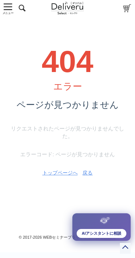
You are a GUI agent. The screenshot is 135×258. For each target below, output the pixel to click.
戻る (87, 173)
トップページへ (60, 173)
